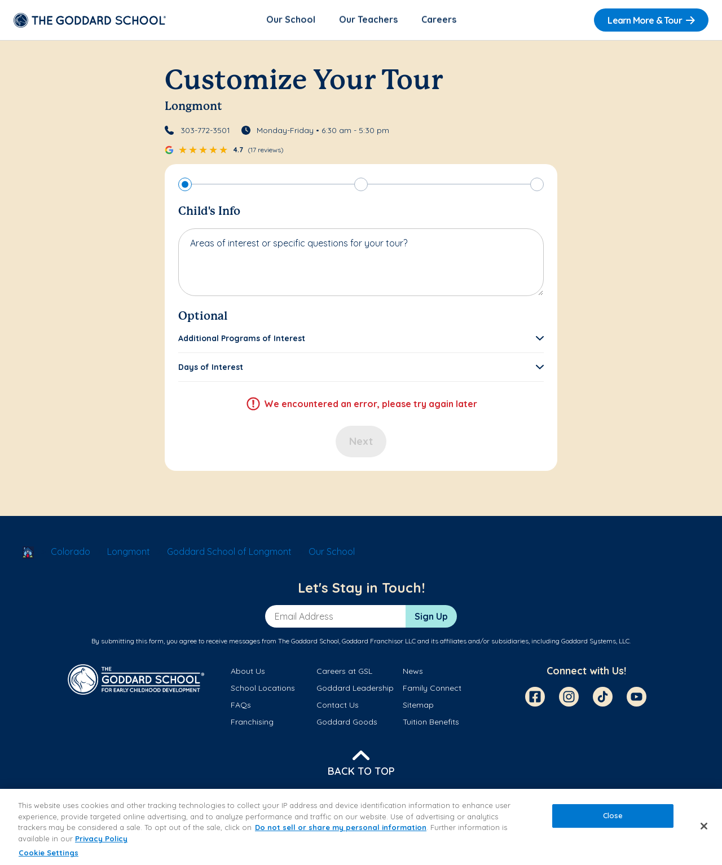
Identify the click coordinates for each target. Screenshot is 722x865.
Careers (438, 20)
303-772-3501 (205, 131)
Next (361, 441)
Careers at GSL (344, 672)
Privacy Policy (101, 838)
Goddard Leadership (355, 689)
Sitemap (418, 706)
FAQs (241, 706)
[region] (361, 827)
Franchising (252, 723)
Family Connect (432, 689)
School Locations (263, 689)
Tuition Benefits (431, 723)
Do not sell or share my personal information (340, 827)
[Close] (704, 826)
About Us (248, 672)
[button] (361, 339)
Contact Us (337, 706)
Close (613, 815)
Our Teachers (368, 20)
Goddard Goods (346, 723)
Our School (290, 20)
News (413, 672)
